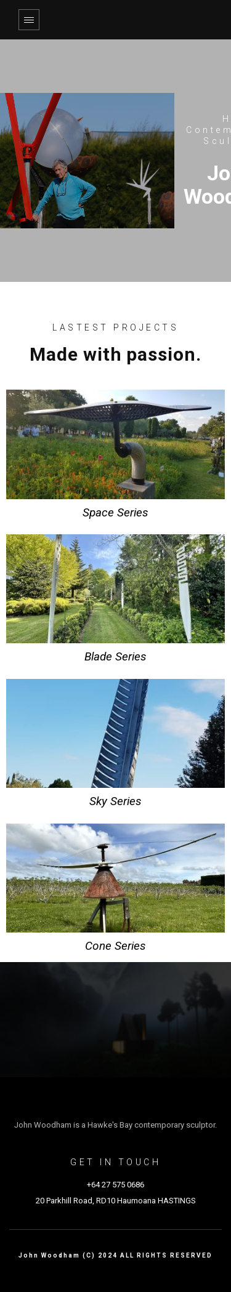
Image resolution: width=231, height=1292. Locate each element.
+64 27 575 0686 (115, 1184)
